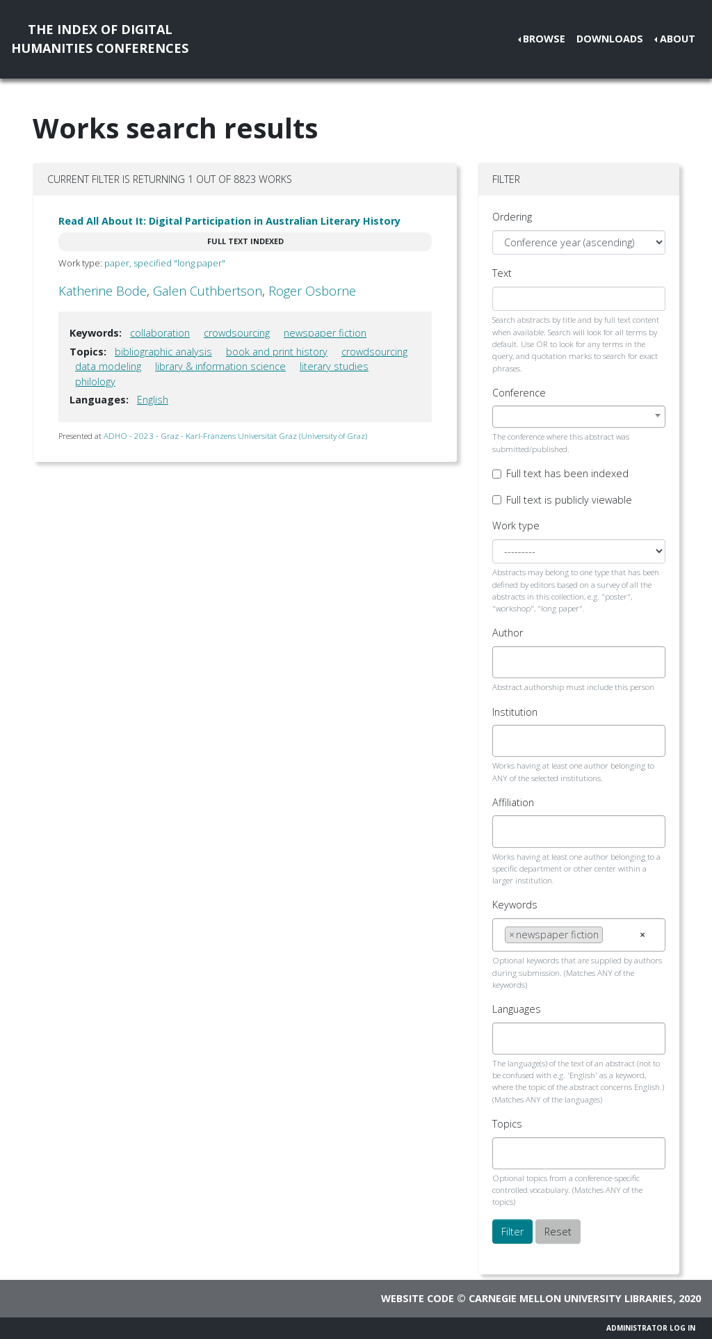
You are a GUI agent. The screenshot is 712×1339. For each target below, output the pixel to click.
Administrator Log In (650, 1328)
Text (502, 273)
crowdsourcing (237, 332)
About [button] (677, 38)
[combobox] (578, 417)
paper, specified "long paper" (164, 263)
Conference (519, 392)
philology (95, 381)
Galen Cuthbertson (207, 290)
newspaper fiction (325, 332)
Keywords (514, 904)
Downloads (609, 38)
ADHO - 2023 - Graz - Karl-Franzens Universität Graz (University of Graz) (235, 436)
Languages (516, 1009)
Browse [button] (544, 38)
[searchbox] (508, 662)
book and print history (276, 351)
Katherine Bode (102, 290)
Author (507, 632)
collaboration (160, 332)
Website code (417, 1298)
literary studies (334, 366)
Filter (512, 1231)
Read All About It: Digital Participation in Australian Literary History (229, 220)
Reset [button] (558, 1231)
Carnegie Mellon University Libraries (571, 1298)
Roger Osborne (312, 290)
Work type (516, 525)
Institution (514, 712)
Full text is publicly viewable (569, 499)
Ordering (512, 216)
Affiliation (513, 802)
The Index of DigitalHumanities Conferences (99, 38)
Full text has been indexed (567, 473)
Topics (507, 1123)
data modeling (108, 366)
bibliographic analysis (163, 351)
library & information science (220, 366)
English (152, 399)
